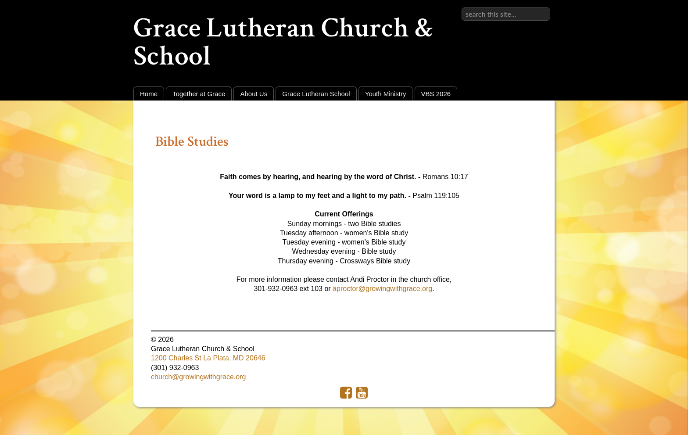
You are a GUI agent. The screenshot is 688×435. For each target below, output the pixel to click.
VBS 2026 (436, 93)
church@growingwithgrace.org (198, 377)
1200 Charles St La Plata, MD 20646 (208, 358)
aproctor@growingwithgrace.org (382, 288)
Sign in (539, 7)
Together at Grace (198, 93)
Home (149, 93)
